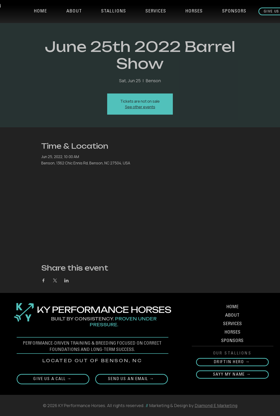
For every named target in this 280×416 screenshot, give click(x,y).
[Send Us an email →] (131, 379)
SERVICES (232, 324)
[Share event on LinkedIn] (66, 280)
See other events (140, 106)
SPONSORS (232, 341)
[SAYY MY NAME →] (232, 374)
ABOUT (232, 315)
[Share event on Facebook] (43, 280)
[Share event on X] (55, 280)
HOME (232, 307)
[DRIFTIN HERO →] (232, 362)
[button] (113, 11)
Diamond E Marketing (216, 405)
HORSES (232, 332)
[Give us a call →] (53, 379)
